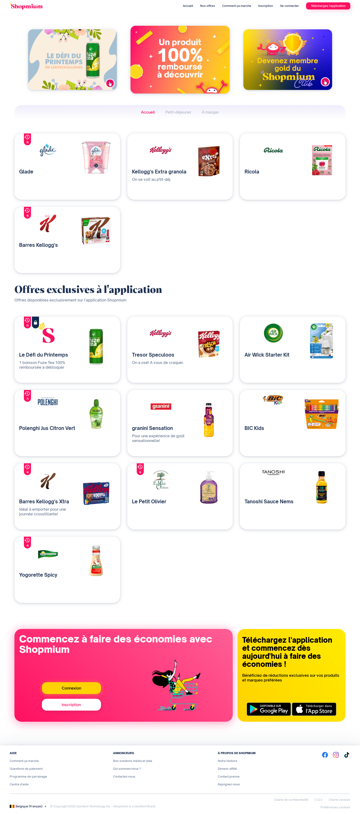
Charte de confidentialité (291, 799)
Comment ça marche (236, 6)
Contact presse (229, 776)
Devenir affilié (227, 768)
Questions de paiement (26, 768)
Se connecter (289, 6)
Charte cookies (339, 799)
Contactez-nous (124, 776)
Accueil (188, 6)
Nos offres (207, 6)
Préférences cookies (335, 807)
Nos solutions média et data (132, 761)
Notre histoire (227, 761)
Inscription (265, 6)
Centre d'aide (19, 784)
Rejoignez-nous (229, 784)
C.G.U (319, 799)
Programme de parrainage (28, 776)
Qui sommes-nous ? (127, 768)
